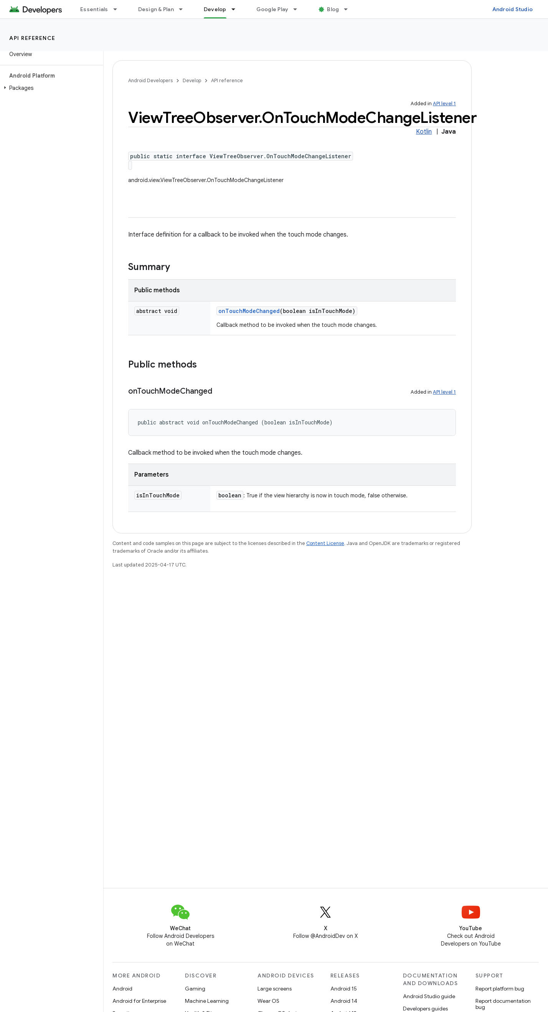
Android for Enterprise (139, 1000)
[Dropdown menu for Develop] (236, 9)
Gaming (195, 988)
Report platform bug (499, 988)
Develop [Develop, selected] (215, 9)
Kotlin (424, 132)
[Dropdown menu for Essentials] (118, 9)
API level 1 (444, 103)
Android (122, 988)
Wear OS (268, 1000)
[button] (50, 88)
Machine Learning (207, 1000)
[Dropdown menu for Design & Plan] (184, 9)
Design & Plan (156, 9)
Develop (192, 80)
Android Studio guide (429, 996)
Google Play (272, 9)
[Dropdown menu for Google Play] (298, 9)
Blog (333, 9)
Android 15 (343, 988)
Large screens (274, 988)
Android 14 (343, 1000)
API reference (32, 38)
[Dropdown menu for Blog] (349, 9)
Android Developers (150, 80)
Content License (325, 543)
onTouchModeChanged (249, 311)
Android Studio (512, 9)
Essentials (94, 9)
